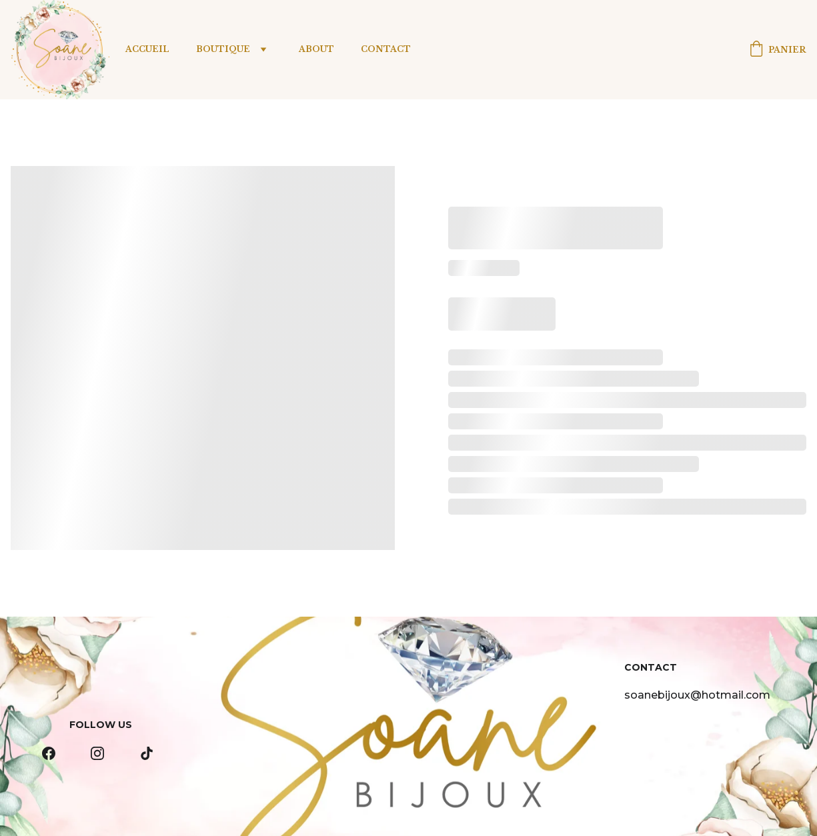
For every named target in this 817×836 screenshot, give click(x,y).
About (316, 49)
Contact (386, 49)
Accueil (147, 49)
